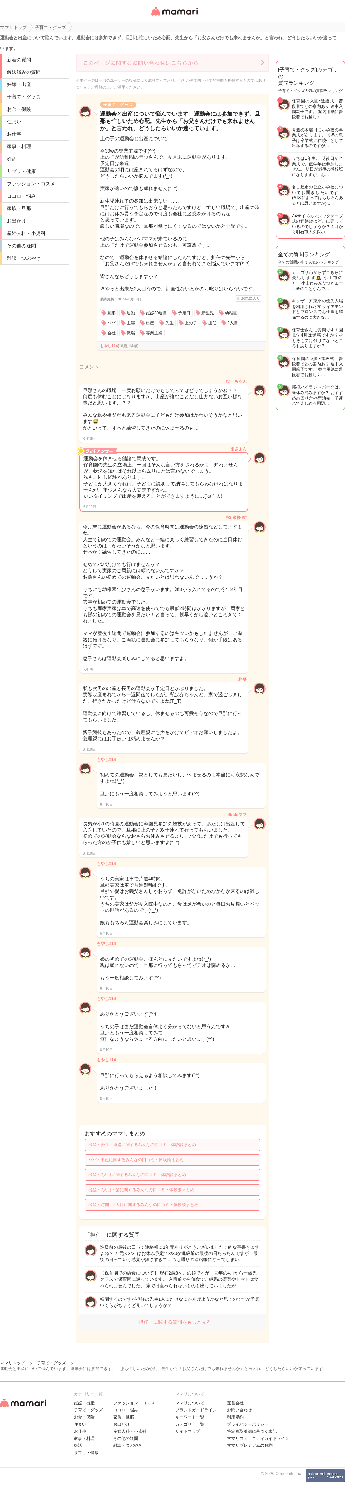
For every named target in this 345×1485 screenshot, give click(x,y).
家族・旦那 (19, 208)
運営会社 (235, 1403)
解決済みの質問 (24, 72)
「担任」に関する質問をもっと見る (172, 1322)
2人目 (232, 323)
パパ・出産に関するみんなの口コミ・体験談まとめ (136, 1159)
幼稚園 (231, 313)
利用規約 (235, 1417)
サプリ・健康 (21, 171)
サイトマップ (187, 1431)
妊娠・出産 (19, 84)
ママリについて (189, 1403)
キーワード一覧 (189, 1417)
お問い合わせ (239, 1409)
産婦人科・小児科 (26, 233)
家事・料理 (19, 146)
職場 (131, 333)
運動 (131, 313)
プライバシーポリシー (247, 1424)
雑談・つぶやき (24, 258)
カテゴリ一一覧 (189, 1424)
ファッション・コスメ (31, 183)
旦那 (111, 313)
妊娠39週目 (156, 313)
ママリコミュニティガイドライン (258, 1438)
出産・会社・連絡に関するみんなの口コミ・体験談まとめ (142, 1144)
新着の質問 (19, 59)
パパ (111, 323)
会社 (111, 333)
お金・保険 (19, 109)
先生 (169, 323)
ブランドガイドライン (196, 1409)
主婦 (131, 323)
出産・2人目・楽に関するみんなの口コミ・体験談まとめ (141, 1189)
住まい (14, 121)
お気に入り (250, 298)
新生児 (207, 313)
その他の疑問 (21, 245)
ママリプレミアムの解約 (250, 1445)
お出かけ (16, 221)
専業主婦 (154, 333)
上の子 (191, 323)
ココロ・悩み (21, 196)
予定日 (184, 313)
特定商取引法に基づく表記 (252, 1431)
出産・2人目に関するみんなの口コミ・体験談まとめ (137, 1174)
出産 (150, 323)
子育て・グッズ (24, 97)
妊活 (12, 159)
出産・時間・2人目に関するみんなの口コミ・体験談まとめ (143, 1204)
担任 (212, 323)
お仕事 (14, 134)
